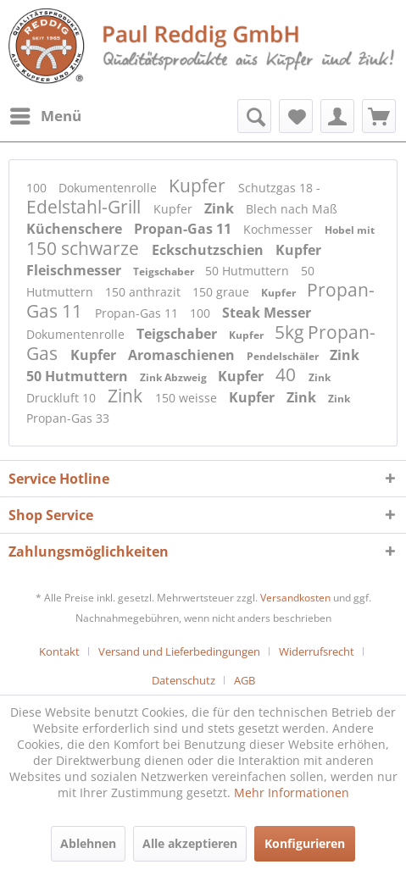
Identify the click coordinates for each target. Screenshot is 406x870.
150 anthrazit (144, 292)
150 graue (222, 292)
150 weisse (187, 398)
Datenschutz (183, 680)
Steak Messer (266, 312)
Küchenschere (75, 228)
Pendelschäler (284, 356)
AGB (244, 680)
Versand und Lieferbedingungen (179, 651)
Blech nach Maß (291, 209)
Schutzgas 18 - (279, 188)
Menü (45, 114)
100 (38, 188)
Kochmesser (279, 229)
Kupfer (199, 185)
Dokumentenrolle (109, 188)
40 (287, 374)
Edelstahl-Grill (85, 207)
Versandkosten (295, 597)
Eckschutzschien (209, 250)
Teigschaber (165, 271)
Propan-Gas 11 (184, 228)
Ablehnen (88, 843)
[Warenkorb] (379, 116)
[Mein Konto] (337, 116)
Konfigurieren (304, 843)
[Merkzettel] (296, 116)
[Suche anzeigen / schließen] (254, 116)
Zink (220, 208)
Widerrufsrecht (316, 651)
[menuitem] (45, 116)
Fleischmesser (75, 270)
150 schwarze (84, 248)
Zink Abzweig (174, 377)
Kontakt (59, 651)
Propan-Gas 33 (67, 418)
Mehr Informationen (291, 792)
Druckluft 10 (62, 398)
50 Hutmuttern (248, 271)
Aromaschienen (183, 355)
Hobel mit (350, 230)
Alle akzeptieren (189, 843)
